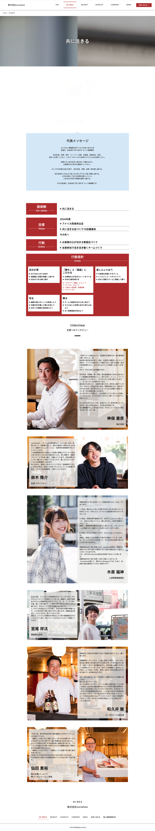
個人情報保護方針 (112, 817)
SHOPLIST (99, 5)
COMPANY (115, 5)
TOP (57, 5)
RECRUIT (84, 5)
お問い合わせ (97, 817)
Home (5, 13)
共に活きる (70, 5)
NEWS (128, 5)
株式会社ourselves (16, 5)
